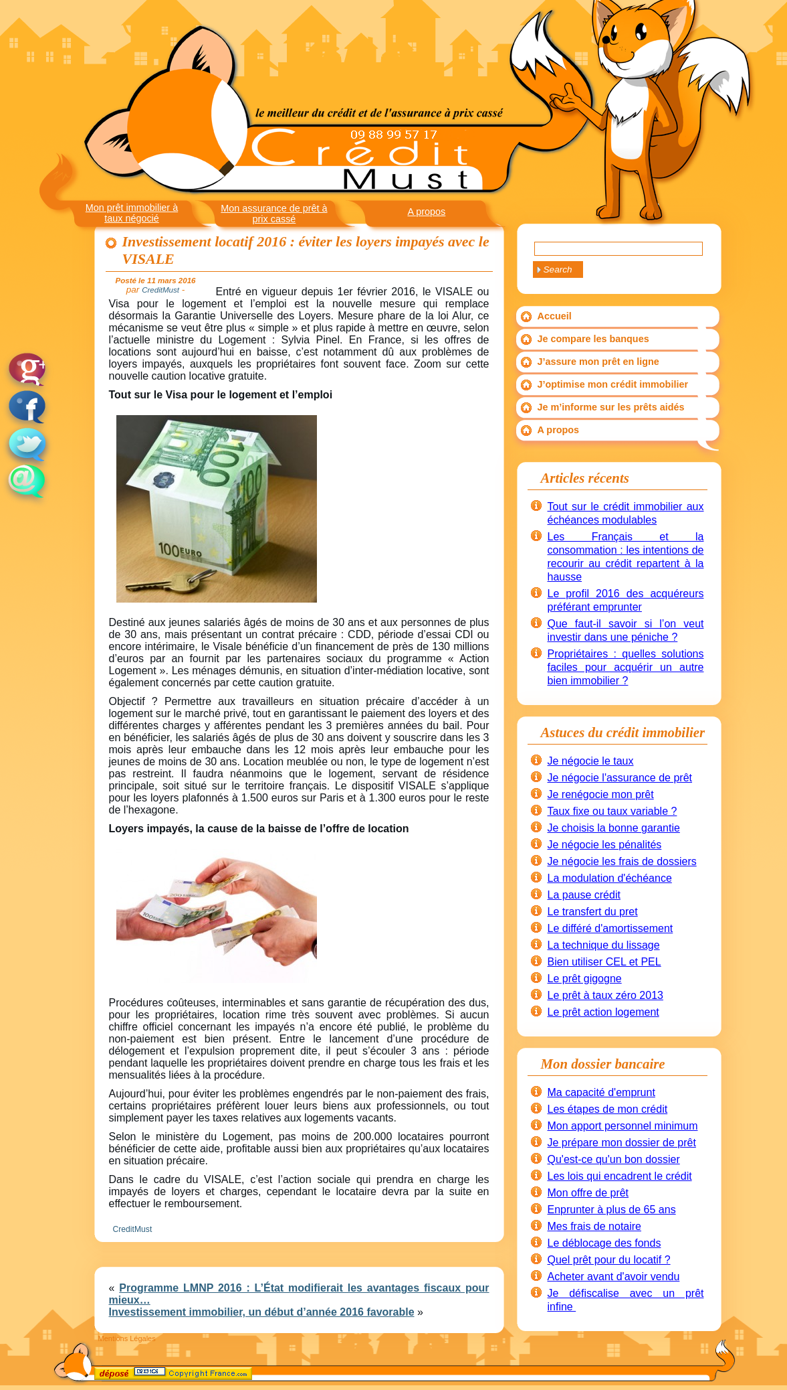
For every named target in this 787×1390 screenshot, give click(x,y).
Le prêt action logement (603, 1012)
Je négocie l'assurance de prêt (620, 777)
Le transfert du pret (593, 911)
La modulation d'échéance (610, 878)
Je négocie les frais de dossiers (622, 861)
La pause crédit (584, 895)
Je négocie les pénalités (605, 844)
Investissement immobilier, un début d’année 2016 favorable (262, 1312)
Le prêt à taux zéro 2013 (605, 995)
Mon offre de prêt (588, 1193)
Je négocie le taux (591, 761)
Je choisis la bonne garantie (614, 828)
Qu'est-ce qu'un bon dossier (614, 1159)
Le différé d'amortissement (610, 928)
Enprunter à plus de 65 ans (612, 1209)
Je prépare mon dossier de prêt (622, 1142)
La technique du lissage (604, 945)
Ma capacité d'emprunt (601, 1092)
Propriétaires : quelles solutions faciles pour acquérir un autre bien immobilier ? (626, 667)
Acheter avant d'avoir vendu (614, 1276)
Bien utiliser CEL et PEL (604, 962)
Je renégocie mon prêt (601, 794)
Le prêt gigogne (585, 978)
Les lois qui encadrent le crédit (620, 1176)
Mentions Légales (127, 1338)
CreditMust (132, 1229)
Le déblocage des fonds (604, 1243)
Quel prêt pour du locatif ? (609, 1259)
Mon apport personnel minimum (623, 1126)
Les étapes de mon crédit (608, 1109)
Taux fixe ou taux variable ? (612, 811)
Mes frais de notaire (595, 1226)
